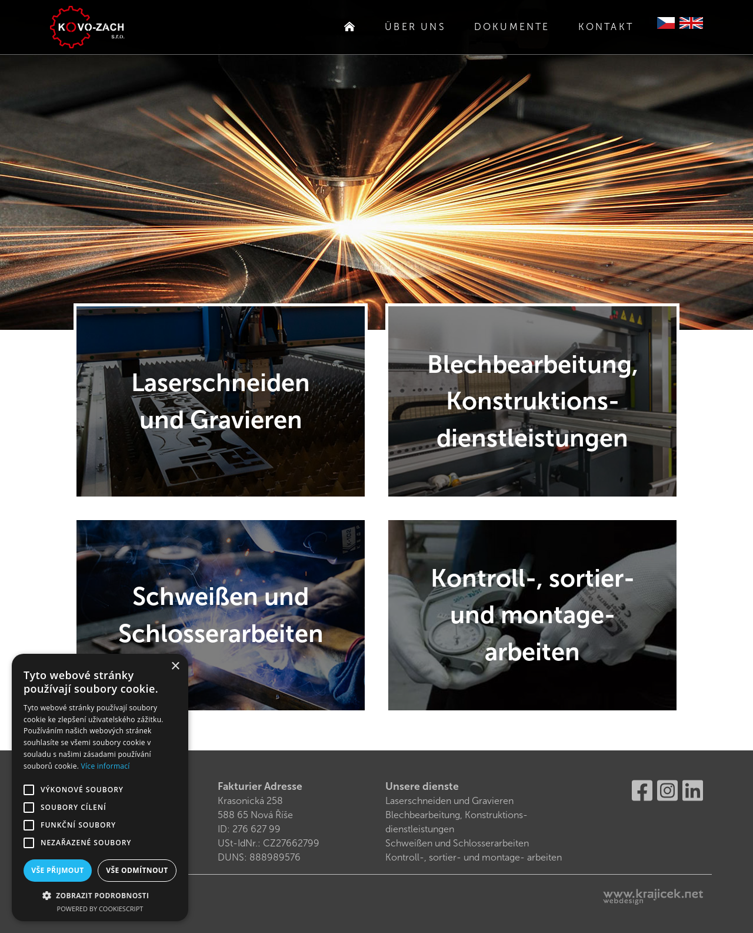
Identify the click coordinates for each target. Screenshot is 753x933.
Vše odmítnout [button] (137, 870)
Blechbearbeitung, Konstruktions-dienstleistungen (532, 401)
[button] (100, 895)
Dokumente (512, 33)
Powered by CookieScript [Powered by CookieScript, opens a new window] (100, 908)
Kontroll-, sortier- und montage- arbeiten (533, 615)
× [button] (175, 666)
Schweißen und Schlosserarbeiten (221, 615)
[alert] (100, 787)
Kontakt (606, 33)
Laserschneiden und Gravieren (220, 401)
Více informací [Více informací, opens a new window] (105, 766)
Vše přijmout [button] (57, 870)
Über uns (415, 33)
